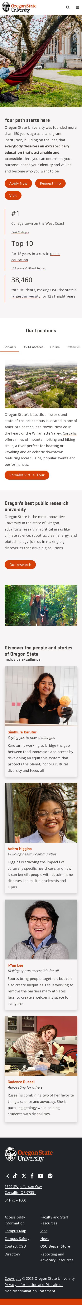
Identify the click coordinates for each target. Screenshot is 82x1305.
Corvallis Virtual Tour (27, 475)
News (44, 1238)
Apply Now (18, 183)
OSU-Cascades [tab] (33, 347)
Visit (13, 195)
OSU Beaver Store (55, 1246)
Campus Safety (17, 1238)
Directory (12, 1254)
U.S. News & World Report (28, 268)
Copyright (13, 1278)
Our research (20, 564)
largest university (25, 296)
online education (35, 256)
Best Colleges (20, 232)
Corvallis (70, 433)
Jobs (43, 1230)
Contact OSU (15, 1246)
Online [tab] (55, 347)
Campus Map (15, 1230)
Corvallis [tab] (9, 347)
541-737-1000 (15, 1200)
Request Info (50, 183)
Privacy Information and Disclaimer (34, 1284)
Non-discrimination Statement (30, 1291)
